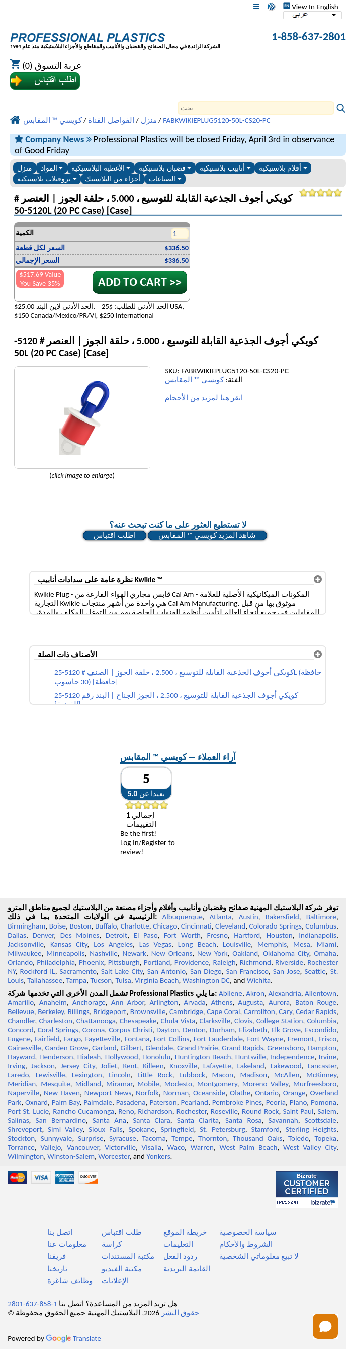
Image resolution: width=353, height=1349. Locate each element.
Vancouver (83, 1147)
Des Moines (79, 935)
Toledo (298, 1138)
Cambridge (186, 1011)
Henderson (56, 1056)
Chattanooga (96, 1020)
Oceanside (209, 1093)
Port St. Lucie (28, 1111)
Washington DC (206, 980)
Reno (126, 1111)
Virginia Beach (157, 980)
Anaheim (53, 1002)
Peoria (276, 1102)
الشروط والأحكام (245, 1244)
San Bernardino (61, 1120)
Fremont (301, 1038)
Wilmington (26, 1156)
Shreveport (25, 1129)
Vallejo (50, 1147)
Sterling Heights (311, 1129)
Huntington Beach (203, 1056)
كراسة (112, 1244)
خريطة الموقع (184, 1232)
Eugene (19, 1038)
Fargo (72, 1038)
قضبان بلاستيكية (165, 168)
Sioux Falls (106, 1129)
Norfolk (147, 1093)
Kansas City (68, 944)
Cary (285, 1011)
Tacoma (153, 1138)
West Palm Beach (249, 1147)
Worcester (113, 1156)
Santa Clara (151, 1120)
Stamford (265, 1129)
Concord (20, 1029)
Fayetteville (102, 1038)
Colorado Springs (275, 926)
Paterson (163, 1102)
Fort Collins (171, 1038)
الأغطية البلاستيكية (101, 168)
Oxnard (36, 1102)
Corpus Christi (130, 1029)
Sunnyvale (56, 1138)
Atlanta (221, 916)
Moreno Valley (265, 1083)
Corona (93, 1029)
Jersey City (78, 1065)
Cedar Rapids (316, 1011)
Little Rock (154, 1074)
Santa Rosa (243, 1120)
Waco (176, 1147)
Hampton (321, 1047)
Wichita (259, 980)
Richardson (155, 1111)
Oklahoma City (286, 953)
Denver (43, 935)
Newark (134, 953)
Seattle (314, 971)
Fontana (136, 1038)
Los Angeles (113, 944)
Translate (73, 1338)
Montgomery (217, 1083)
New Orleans (172, 953)
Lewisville (50, 1074)
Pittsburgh (124, 962)
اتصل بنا (59, 1232)
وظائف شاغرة (69, 1280)
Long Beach (197, 944)
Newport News (108, 1093)
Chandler (21, 1020)
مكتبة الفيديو (121, 1268)
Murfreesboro (314, 1083)
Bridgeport (109, 1011)
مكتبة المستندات (128, 1256)
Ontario (267, 1093)
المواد (52, 168)
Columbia (321, 1020)
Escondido (320, 1029)
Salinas (18, 1120)
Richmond (255, 962)
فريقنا (56, 1256)
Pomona (323, 1102)
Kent (130, 1065)
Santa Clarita (198, 1120)
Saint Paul (298, 1111)
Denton (194, 1029)
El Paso (146, 935)
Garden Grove (66, 1047)
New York (212, 953)
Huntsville (250, 1056)
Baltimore (321, 916)
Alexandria (284, 993)
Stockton (21, 1138)
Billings (79, 1011)
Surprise (91, 1138)
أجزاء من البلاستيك (113, 179)
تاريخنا (57, 1268)
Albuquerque (182, 916)
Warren (202, 1147)
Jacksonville (26, 944)
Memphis (272, 944)
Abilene (230, 993)
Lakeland (250, 1065)
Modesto (178, 1083)
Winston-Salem (71, 1156)
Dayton (167, 1029)
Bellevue (21, 1011)
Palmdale (97, 1102)
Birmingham (26, 926)
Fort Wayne (265, 1038)
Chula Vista (177, 1020)
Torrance (21, 1147)
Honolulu (156, 1056)
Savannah (283, 1120)
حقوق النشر (180, 1312)
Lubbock (192, 1074)
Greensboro (285, 1047)
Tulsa (123, 980)
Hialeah (89, 1056)
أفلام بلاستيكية (283, 168)
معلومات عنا (66, 1244)
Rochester (191, 1111)
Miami (326, 944)
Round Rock (260, 1111)
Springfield (177, 1129)
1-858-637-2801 (309, 36)
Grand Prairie (197, 1047)
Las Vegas (155, 944)
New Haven (62, 1093)
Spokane (141, 1129)
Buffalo (106, 926)
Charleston (55, 1020)
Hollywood (121, 1056)
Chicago (165, 926)
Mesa (301, 944)
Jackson (43, 1065)
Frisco (327, 1038)
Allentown (320, 993)
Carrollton (259, 1011)
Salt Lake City (122, 971)
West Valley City (309, 1147)
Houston (280, 935)
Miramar (119, 1083)
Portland (157, 962)
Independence (292, 1056)
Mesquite (55, 1083)
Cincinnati (196, 926)
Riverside (289, 962)
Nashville (104, 953)
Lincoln (120, 1074)
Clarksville (214, 1020)
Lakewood (286, 1065)
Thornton (212, 1138)
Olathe (240, 1093)
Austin (248, 916)
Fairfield (47, 1038)
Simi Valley (65, 1129)
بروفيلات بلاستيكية (47, 179)
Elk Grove (286, 1029)
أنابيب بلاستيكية (225, 168)
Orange (294, 1093)
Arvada (194, 1002)
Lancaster (321, 1065)
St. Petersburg (222, 1129)
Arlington (163, 1002)
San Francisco (247, 971)
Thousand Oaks (257, 1138)
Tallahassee (44, 980)
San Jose (286, 971)
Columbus (320, 926)
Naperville (23, 1093)
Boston (81, 926)
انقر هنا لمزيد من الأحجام (204, 397)
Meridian (22, 1083)
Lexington (87, 1074)
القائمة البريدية (186, 1268)
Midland (88, 1083)
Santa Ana (110, 1120)
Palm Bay (66, 1102)
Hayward (21, 1056)
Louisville (237, 944)
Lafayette (217, 1065)
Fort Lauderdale (218, 1038)
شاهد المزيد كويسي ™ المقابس (207, 535)
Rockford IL (37, 971)
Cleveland (230, 926)
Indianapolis (317, 935)
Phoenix (91, 962)
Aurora (279, 1002)
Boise (57, 926)
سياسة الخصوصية (247, 1232)
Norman (176, 1093)
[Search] (256, 108)
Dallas (17, 935)
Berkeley (51, 1011)
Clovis (243, 1020)
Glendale (159, 1047)
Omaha (325, 953)
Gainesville (24, 1047)
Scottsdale (320, 1120)
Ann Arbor (127, 1002)
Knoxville (183, 1065)
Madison (254, 1074)
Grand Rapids (242, 1047)
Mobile (148, 1083)
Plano (298, 1102)
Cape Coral (223, 1011)
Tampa (76, 980)
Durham (222, 1029)
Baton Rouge (315, 1002)
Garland (104, 1047)
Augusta (250, 1002)
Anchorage (89, 1002)
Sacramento (78, 971)
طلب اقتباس (121, 1232)
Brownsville (148, 1011)
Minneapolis (65, 953)
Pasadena (131, 1102)
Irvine (327, 1056)
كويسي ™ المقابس (194, 379)
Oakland (245, 953)
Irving (16, 1065)
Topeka (325, 1138)
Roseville (224, 1111)
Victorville (120, 1147)
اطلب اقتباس (114, 535)
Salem (326, 1111)
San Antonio (166, 971)
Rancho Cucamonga (83, 1111)
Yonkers (158, 1156)
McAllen (287, 1074)
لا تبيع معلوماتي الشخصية (258, 1256)
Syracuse (122, 1138)
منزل (24, 168)
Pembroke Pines (237, 1102)
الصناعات (165, 179)
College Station (279, 1020)
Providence (191, 962)
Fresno (217, 935)
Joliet (109, 1065)
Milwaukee (24, 953)
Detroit (117, 935)
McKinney (321, 1074)
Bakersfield (282, 916)
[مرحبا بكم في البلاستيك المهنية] (115, 37)
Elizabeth (253, 1029)
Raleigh (224, 962)
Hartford (247, 935)
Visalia (152, 1147)
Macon (223, 1074)
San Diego (206, 971)
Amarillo (21, 1002)
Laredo (18, 1074)
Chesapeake (138, 1020)
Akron (255, 993)
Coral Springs (58, 1029)
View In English (310, 6)
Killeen (153, 1065)
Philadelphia (56, 962)
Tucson (101, 980)
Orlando (20, 962)
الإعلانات (115, 1280)
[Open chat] (325, 1326)
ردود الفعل (180, 1256)
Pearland (194, 1102)
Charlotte (135, 926)
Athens (222, 1002)
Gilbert (130, 1047)
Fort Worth (182, 935)
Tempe (181, 1138)
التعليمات (178, 1244)
